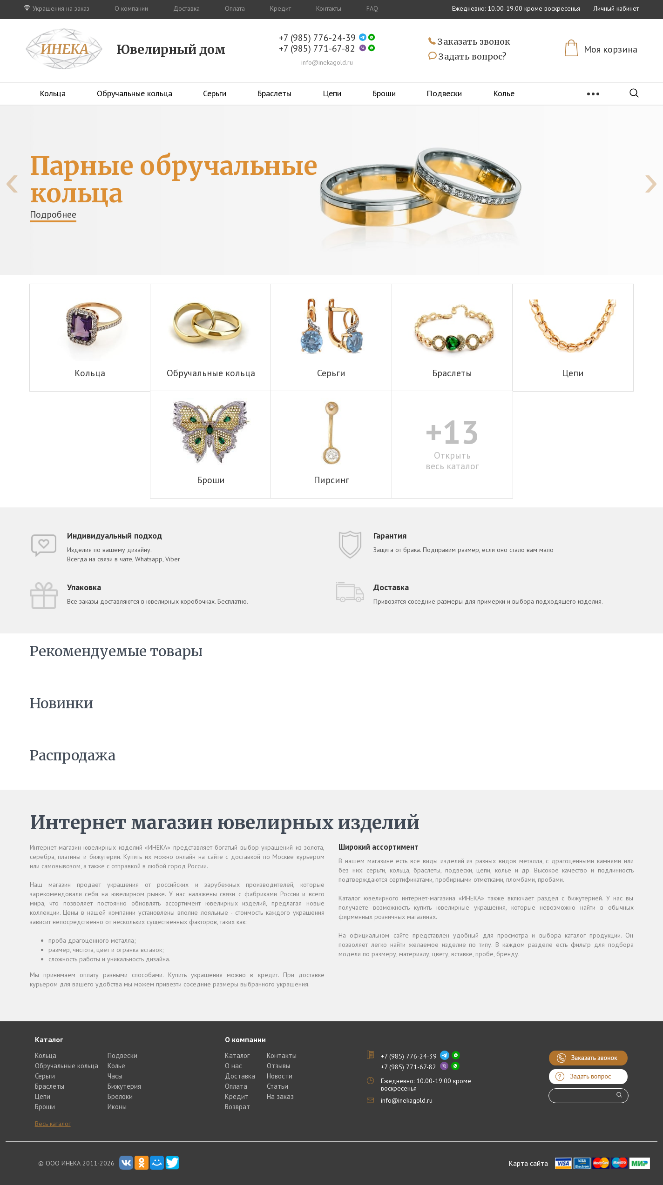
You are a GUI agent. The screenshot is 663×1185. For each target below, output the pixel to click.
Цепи (332, 93)
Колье (503, 93)
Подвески (444, 93)
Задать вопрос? (467, 57)
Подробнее (53, 214)
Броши (384, 93)
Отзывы (278, 1065)
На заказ (280, 1096)
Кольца (53, 93)
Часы (115, 1076)
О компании (131, 8)
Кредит (280, 8)
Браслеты (274, 93)
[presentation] (12, 180)
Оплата (235, 8)
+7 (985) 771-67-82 (317, 48)
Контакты (328, 8)
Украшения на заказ (56, 8)
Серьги (214, 93)
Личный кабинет (616, 8)
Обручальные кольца (134, 93)
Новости (279, 1076)
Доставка (186, 8)
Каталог (237, 1055)
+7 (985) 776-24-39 (317, 38)
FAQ (372, 8)
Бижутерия (124, 1086)
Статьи (277, 1086)
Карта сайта (528, 1163)
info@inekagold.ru (327, 62)
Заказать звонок (469, 42)
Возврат (237, 1106)
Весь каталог (53, 1123)
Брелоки (120, 1096)
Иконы (117, 1106)
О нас (233, 1065)
